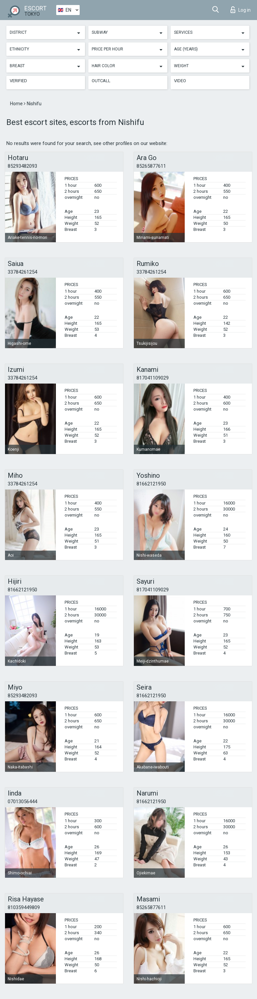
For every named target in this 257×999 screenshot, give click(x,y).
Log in (241, 9)
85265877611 (151, 166)
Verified (18, 80)
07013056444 (22, 802)
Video (180, 80)
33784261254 (22, 272)
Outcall (101, 80)
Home (17, 103)
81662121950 (151, 484)
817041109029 (153, 378)
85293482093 (22, 166)
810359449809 (24, 907)
